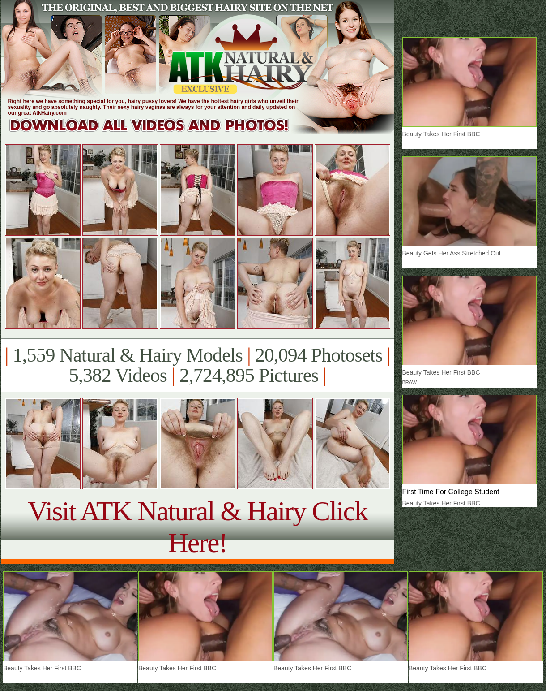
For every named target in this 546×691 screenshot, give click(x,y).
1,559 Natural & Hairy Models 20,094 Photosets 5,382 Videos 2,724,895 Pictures (197, 365)
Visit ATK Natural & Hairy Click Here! (197, 527)
